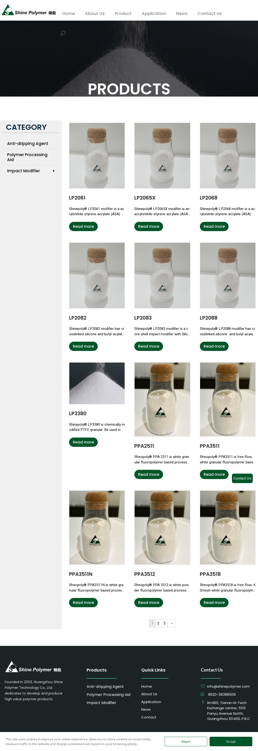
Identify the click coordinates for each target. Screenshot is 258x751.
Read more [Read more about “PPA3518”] (214, 602)
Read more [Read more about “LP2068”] (214, 226)
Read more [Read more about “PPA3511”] (214, 474)
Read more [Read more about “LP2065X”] (148, 226)
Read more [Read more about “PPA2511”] (148, 474)
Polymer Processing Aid (27, 157)
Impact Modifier (31, 171)
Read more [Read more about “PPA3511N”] (83, 602)
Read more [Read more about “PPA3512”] (148, 602)
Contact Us (242, 478)
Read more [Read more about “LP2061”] (83, 226)
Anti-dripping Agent (27, 143)
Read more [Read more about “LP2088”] (214, 346)
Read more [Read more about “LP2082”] (83, 346)
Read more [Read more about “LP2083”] (148, 346)
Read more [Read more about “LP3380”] (83, 442)
